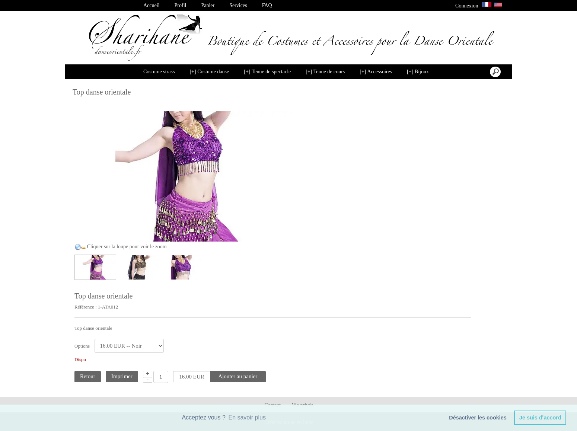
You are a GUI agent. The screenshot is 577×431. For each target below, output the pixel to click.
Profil (181, 5)
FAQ (267, 5)
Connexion (466, 6)
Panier (207, 5)
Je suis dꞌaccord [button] (540, 418)
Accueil (151, 5)
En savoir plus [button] (247, 417)
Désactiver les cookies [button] (477, 418)
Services (238, 5)
